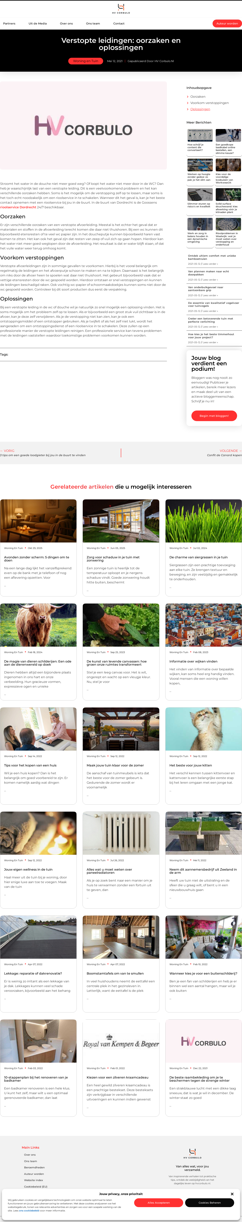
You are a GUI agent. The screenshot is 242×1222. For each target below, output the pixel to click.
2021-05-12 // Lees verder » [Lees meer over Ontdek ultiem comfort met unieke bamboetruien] (203, 263)
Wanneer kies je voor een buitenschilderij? (203, 973)
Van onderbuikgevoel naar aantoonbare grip (205, 289)
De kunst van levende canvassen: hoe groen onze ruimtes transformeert (117, 663)
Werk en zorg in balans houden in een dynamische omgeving (197, 237)
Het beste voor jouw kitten (190, 765)
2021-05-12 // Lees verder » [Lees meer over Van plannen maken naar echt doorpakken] (203, 279)
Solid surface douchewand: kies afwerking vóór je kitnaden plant (226, 208)
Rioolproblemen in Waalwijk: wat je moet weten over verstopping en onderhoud (227, 239)
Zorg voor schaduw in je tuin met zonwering (113, 558)
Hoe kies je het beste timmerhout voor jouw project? (211, 336)
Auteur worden (34, 1173)
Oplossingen (200, 109)
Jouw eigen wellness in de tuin (28, 869)
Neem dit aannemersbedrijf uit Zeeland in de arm (203, 871)
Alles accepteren (159, 1202)
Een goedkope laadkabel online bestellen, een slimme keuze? (225, 148)
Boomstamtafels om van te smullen (115, 973)
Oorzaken (198, 96)
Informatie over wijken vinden (193, 661)
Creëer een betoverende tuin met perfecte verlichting (210, 320)
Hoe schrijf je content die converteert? (195, 147)
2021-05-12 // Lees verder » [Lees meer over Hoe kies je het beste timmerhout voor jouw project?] (203, 342)
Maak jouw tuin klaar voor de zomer (115, 765)
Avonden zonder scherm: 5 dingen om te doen (36, 558)
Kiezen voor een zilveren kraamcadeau (117, 1077)
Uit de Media (38, 23)
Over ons (66, 23)
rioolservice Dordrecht (18, 207)
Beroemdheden (34, 1167)
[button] (232, 1194)
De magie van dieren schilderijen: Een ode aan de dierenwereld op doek (37, 663)
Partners (9, 23)
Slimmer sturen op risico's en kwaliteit (198, 205)
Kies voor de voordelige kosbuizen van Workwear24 (224, 178)
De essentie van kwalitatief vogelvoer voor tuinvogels (213, 304)
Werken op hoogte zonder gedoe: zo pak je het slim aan (198, 177)
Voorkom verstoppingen (209, 103)
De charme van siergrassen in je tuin (198, 557)
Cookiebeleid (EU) (35, 1186)
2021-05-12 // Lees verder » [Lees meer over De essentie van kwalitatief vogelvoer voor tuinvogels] (203, 311)
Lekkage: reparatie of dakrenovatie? (33, 973)
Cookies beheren (210, 1202)
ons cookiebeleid (29, 1210)
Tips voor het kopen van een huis (30, 765)
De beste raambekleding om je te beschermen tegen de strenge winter (199, 1079)
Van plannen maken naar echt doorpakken (208, 273)
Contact (119, 23)
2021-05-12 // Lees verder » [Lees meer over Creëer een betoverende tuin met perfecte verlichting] (203, 326)
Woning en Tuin (85, 61)
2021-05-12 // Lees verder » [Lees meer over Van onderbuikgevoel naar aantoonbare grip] (203, 295)
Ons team (93, 23)
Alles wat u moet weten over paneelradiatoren (109, 871)
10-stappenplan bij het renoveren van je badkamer (36, 1079)
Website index (33, 1180)
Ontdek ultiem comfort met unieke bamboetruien (212, 257)
